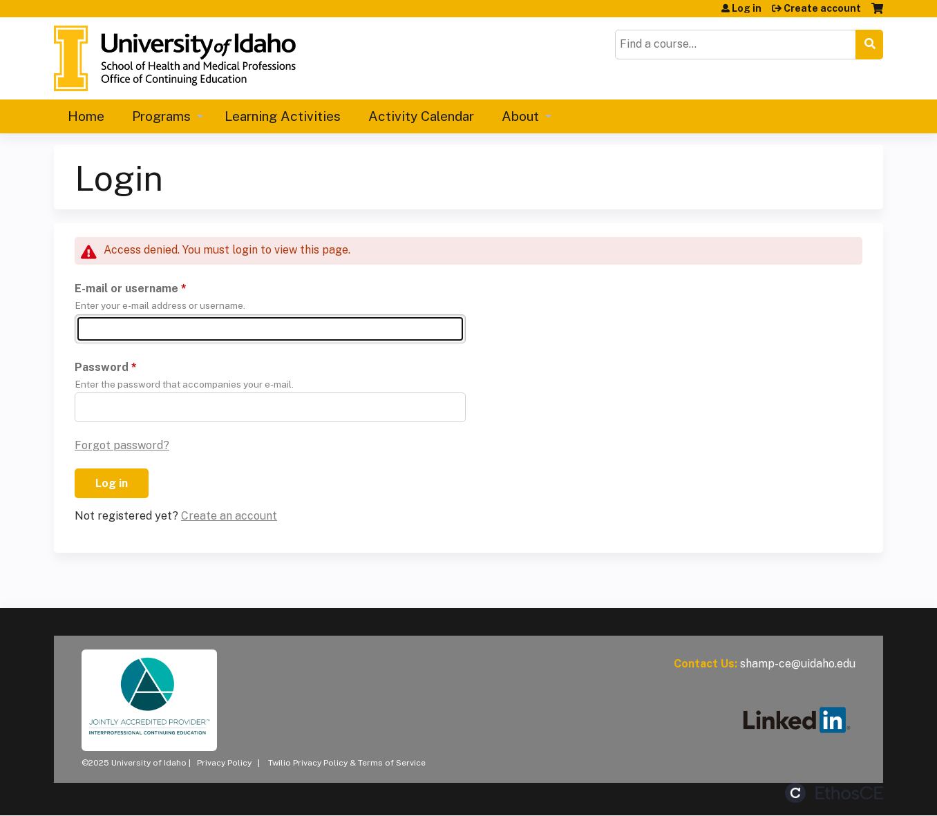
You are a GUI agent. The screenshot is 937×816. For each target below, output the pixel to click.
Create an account (229, 515)
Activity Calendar (421, 116)
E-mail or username (126, 288)
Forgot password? (122, 445)
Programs (161, 116)
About (520, 116)
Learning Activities (283, 116)
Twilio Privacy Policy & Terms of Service (347, 763)
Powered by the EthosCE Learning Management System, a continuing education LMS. (834, 793)
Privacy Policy (224, 763)
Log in (746, 8)
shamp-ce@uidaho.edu (797, 663)
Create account (822, 8)
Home (86, 116)
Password (102, 367)
